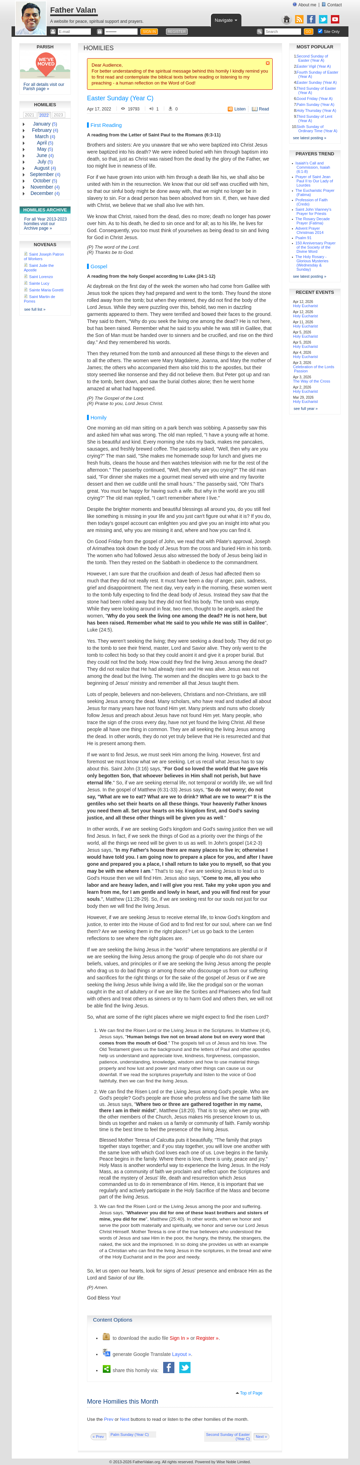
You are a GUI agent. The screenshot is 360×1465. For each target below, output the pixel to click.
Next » (261, 1436)
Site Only (332, 31)
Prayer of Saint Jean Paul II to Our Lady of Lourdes (314, 181)
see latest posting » (309, 138)
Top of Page (251, 1393)
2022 (44, 115)
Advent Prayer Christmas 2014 (309, 230)
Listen (240, 109)
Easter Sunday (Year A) (316, 82)
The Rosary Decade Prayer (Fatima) (312, 221)
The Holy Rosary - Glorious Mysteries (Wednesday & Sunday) (311, 263)
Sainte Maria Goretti (46, 290)
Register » (207, 1338)
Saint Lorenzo (41, 277)
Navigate (226, 20)
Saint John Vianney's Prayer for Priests (313, 211)
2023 (58, 115)
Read (264, 109)
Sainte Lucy (39, 283)
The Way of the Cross (311, 381)
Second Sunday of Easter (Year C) (228, 1436)
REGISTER (177, 32)
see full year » (306, 408)
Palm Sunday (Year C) (130, 1434)
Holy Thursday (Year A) (316, 110)
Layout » (181, 1354)
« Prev (98, 1436)
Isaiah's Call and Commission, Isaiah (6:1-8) (312, 167)
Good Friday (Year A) (314, 98)
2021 (29, 115)
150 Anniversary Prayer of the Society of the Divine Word (315, 247)
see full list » (35, 309)
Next (124, 1419)
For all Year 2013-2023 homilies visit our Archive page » (45, 224)
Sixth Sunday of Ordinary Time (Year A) (316, 128)
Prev (108, 1419)
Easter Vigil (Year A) (313, 66)
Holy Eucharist (305, 306)
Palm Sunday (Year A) (315, 104)
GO (308, 32)
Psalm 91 (303, 238)
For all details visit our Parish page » (43, 86)
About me (304, 4)
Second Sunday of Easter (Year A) (312, 58)
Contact (332, 4)
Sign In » (179, 1338)
